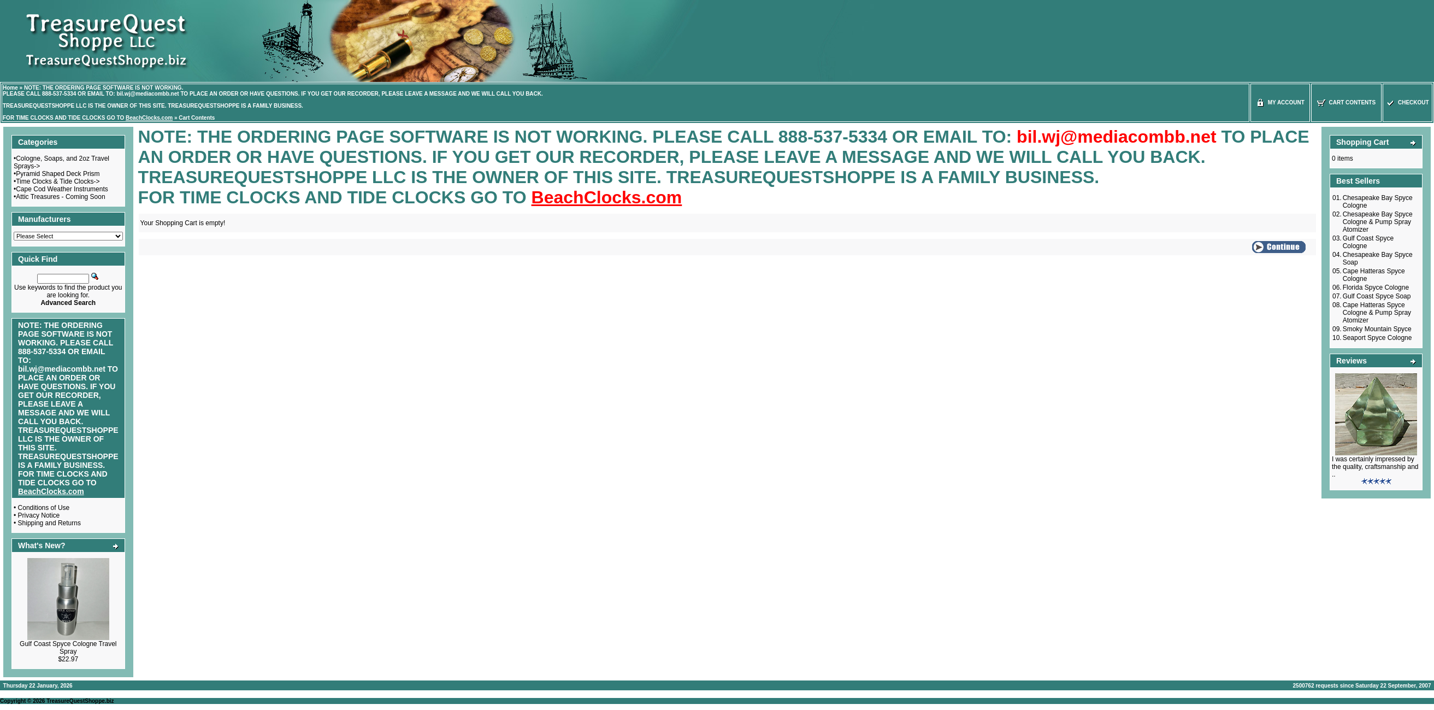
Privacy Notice (39, 515)
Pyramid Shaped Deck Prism (57, 174)
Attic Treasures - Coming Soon (60, 197)
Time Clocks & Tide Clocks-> (57, 181)
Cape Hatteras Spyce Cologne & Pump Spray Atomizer (1377, 312)
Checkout (1407, 102)
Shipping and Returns (49, 523)
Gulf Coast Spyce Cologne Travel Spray (68, 647)
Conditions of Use (44, 508)
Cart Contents (197, 118)
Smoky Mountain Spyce (1377, 329)
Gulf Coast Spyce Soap (1377, 296)
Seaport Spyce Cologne (1377, 338)
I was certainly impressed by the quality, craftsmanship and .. (1375, 466)
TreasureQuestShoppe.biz (80, 701)
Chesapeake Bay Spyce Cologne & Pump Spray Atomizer (1378, 221)
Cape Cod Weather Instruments (62, 189)
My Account (1280, 102)
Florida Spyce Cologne (1376, 287)
